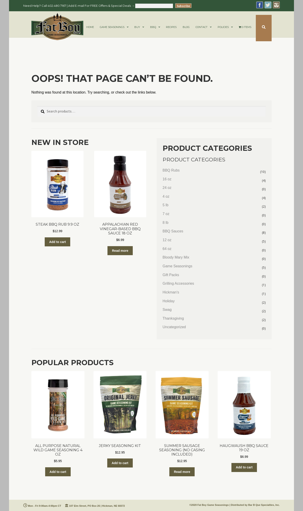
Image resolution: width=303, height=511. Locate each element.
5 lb (165, 205)
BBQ (153, 27)
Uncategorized (174, 327)
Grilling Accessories (178, 283)
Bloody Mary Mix (176, 257)
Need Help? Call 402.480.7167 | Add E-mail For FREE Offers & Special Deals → (79, 5)
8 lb (165, 223)
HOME (90, 27)
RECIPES (171, 27)
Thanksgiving (173, 318)
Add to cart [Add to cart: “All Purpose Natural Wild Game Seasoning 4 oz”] (57, 472)
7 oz (166, 214)
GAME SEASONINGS (112, 27)
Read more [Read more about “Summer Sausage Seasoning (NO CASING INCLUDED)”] (182, 472)
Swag (167, 310)
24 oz (167, 188)
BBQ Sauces (173, 231)
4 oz (166, 196)
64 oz (167, 249)
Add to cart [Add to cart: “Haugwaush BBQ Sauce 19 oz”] (244, 467)
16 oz (167, 179)
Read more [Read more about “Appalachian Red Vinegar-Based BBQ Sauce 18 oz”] (120, 250)
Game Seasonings (177, 266)
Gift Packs (171, 275)
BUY (137, 27)
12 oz (167, 240)
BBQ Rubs (171, 170)
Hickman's (171, 292)
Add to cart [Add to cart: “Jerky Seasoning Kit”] (120, 463)
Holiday (169, 301)
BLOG (186, 27)
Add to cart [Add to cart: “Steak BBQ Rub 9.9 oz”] (57, 242)
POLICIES (223, 27)
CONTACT (201, 27)
